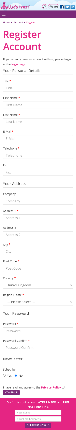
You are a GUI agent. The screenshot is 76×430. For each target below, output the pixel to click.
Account (18, 22)
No (19, 375)
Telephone (10, 148)
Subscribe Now (36, 425)
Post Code (10, 261)
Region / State (12, 295)
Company (9, 194)
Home (6, 22)
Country (8, 278)
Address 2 (9, 228)
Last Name (10, 115)
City (5, 244)
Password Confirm (15, 341)
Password (9, 324)
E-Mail (7, 131)
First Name (10, 98)
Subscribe (9, 369)
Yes (7, 375)
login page (18, 64)
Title (6, 81)
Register (31, 22)
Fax (5, 165)
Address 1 (9, 211)
